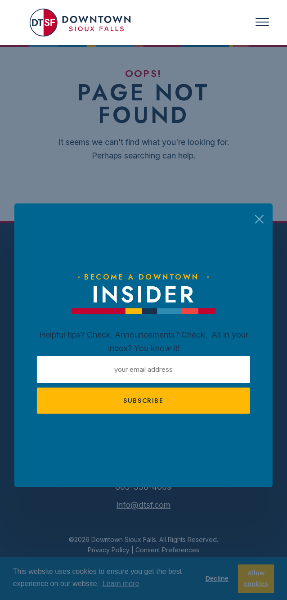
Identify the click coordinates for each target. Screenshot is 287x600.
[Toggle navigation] (262, 22)
